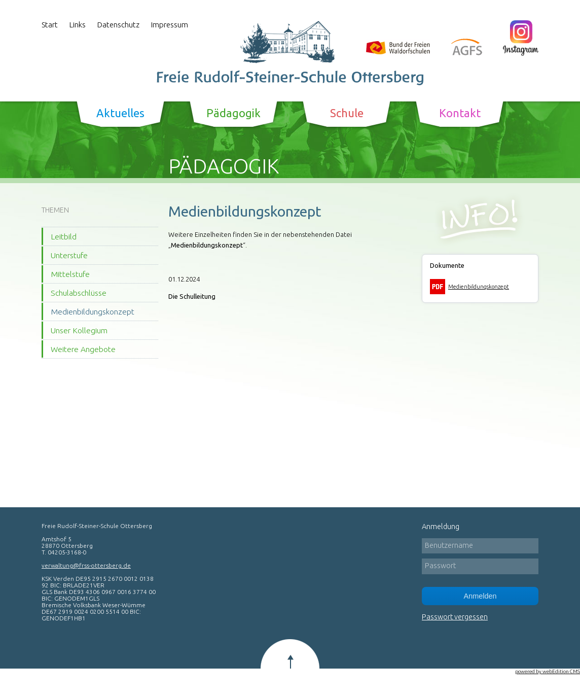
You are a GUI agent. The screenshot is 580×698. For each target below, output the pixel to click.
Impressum (169, 24)
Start (50, 24)
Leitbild (64, 236)
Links (77, 24)
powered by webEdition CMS (547, 671)
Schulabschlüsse (78, 292)
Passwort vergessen (455, 617)
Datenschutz (118, 24)
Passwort (440, 566)
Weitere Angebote (83, 349)
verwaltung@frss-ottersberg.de (86, 565)
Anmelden (480, 596)
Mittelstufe (70, 273)
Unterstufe (69, 255)
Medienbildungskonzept (92, 311)
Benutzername (449, 545)
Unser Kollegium (79, 330)
